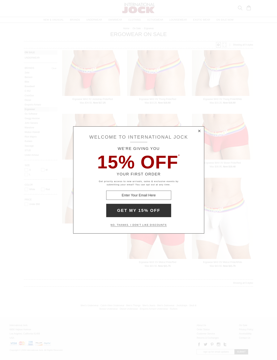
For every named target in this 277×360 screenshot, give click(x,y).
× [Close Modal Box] (199, 131)
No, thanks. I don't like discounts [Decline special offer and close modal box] (139, 225)
